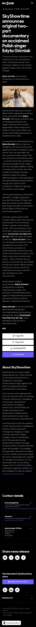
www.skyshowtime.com (13, 474)
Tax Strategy (7, 615)
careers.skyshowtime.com (14, 520)
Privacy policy (7, 613)
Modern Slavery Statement (22, 613)
